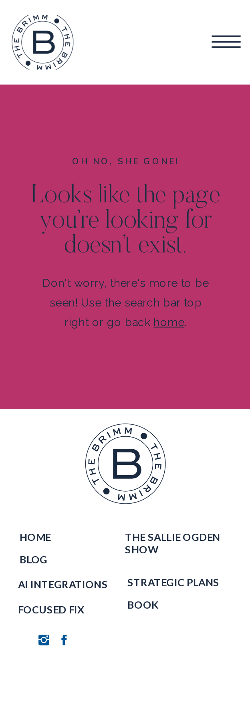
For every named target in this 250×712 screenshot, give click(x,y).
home (168, 322)
